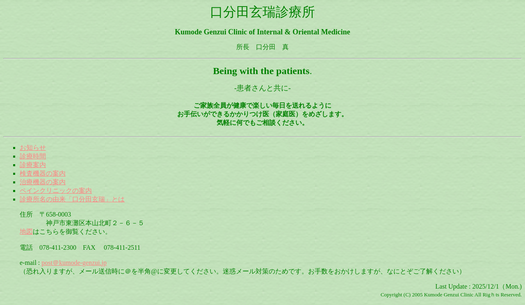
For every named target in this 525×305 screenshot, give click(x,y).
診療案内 (33, 164)
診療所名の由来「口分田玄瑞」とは (72, 199)
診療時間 (33, 156)
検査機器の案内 (43, 173)
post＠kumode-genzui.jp (74, 262)
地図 (26, 231)
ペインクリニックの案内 (56, 190)
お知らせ (33, 147)
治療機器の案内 (43, 181)
